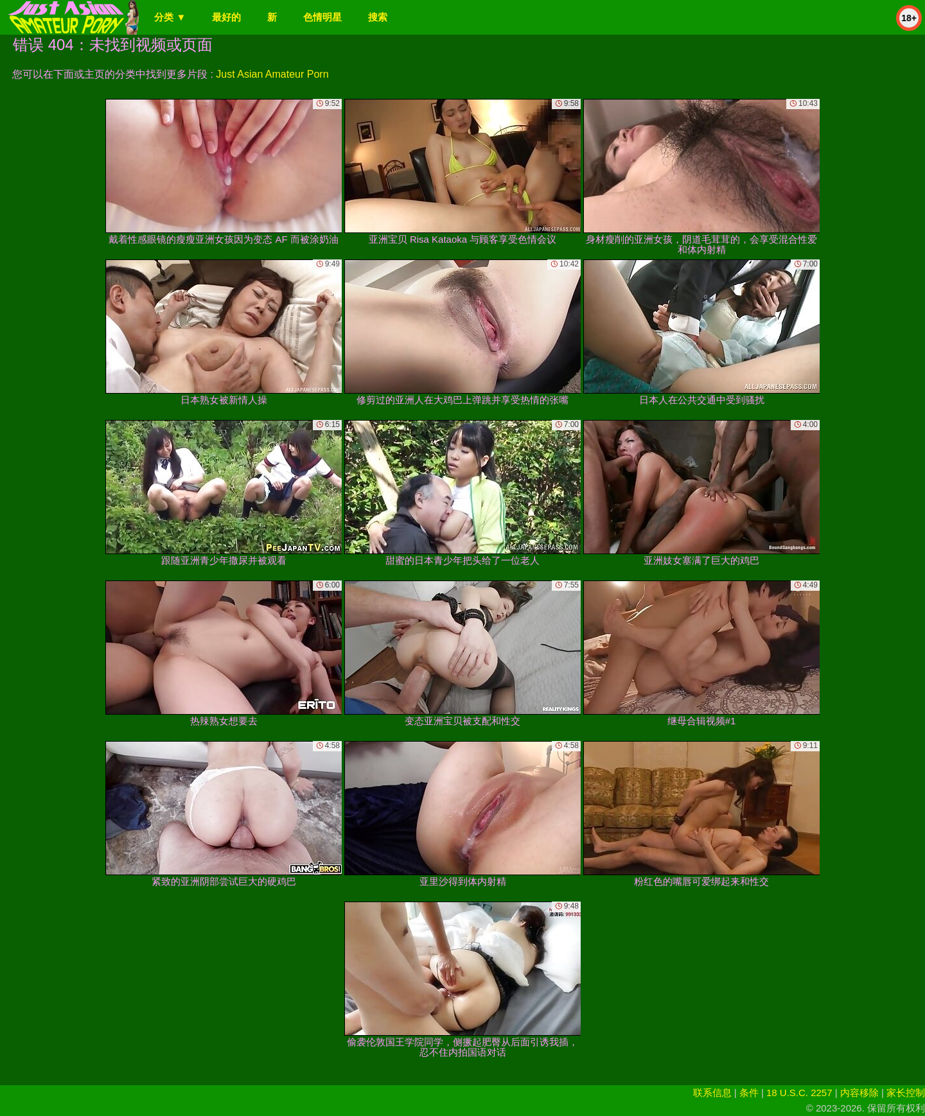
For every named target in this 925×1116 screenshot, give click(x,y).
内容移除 (859, 1092)
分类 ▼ (170, 17)
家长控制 (905, 1092)
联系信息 (712, 1092)
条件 (749, 1092)
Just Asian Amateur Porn (272, 74)
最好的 (226, 17)
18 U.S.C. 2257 (799, 1092)
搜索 (377, 17)
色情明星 (322, 17)
